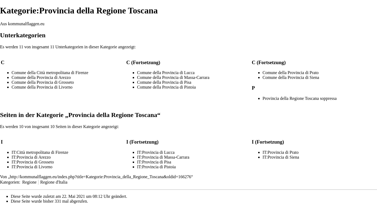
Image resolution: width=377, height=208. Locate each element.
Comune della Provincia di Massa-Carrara (173, 77)
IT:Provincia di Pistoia (156, 167)
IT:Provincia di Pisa (154, 162)
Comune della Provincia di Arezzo (41, 77)
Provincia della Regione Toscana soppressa (300, 98)
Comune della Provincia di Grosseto (43, 82)
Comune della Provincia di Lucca (166, 72)
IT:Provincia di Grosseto (33, 162)
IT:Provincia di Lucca (156, 152)
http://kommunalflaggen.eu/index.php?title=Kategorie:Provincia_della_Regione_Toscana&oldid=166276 (100, 176)
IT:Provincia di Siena (281, 157)
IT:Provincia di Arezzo (31, 157)
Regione (29, 182)
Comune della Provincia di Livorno (42, 87)
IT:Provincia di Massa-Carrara (163, 157)
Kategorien (9, 182)
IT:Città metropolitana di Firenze (40, 152)
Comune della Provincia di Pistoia (166, 87)
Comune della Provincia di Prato (291, 72)
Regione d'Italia (53, 182)
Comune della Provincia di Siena (291, 77)
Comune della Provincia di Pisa (164, 82)
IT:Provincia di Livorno (32, 167)
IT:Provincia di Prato (281, 152)
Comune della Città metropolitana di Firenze (50, 72)
